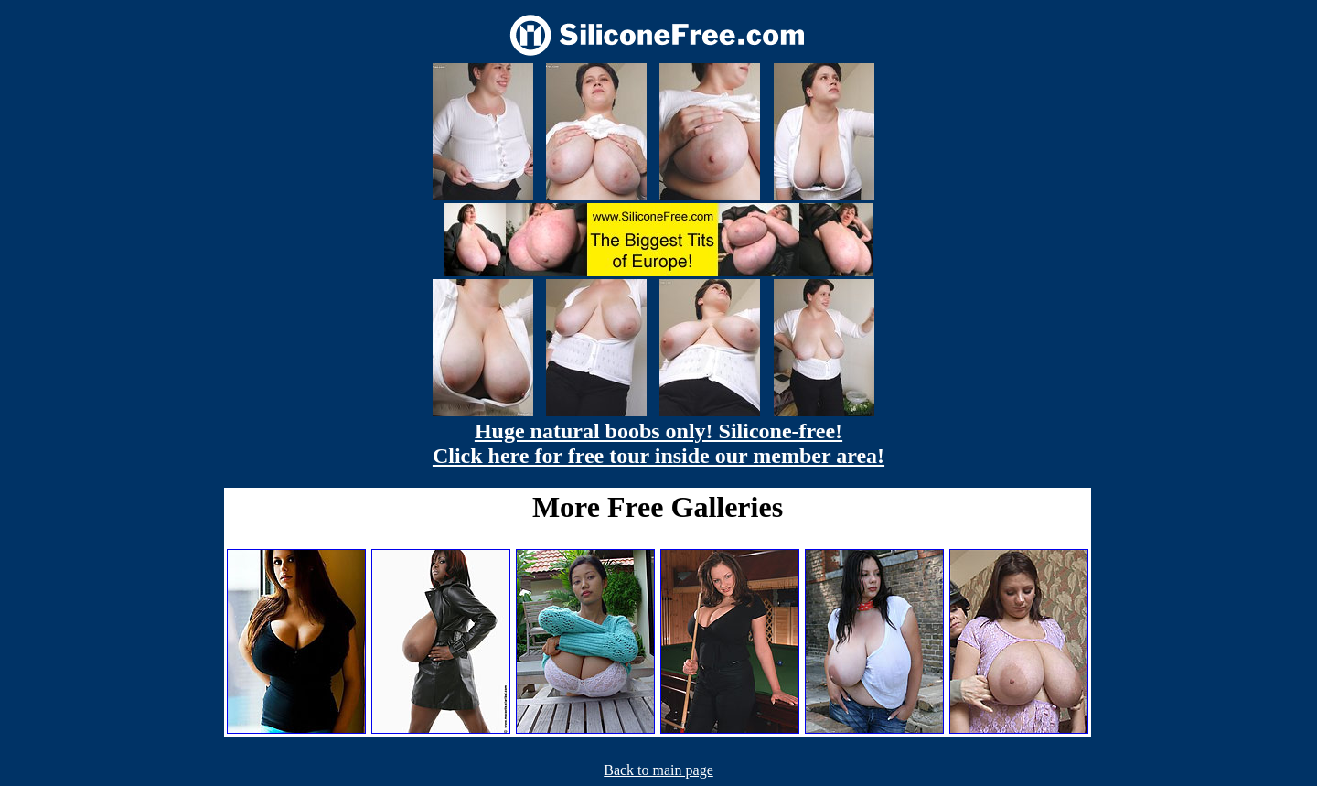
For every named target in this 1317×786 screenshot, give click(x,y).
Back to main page (658, 770)
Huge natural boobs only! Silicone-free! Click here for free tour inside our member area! (658, 443)
